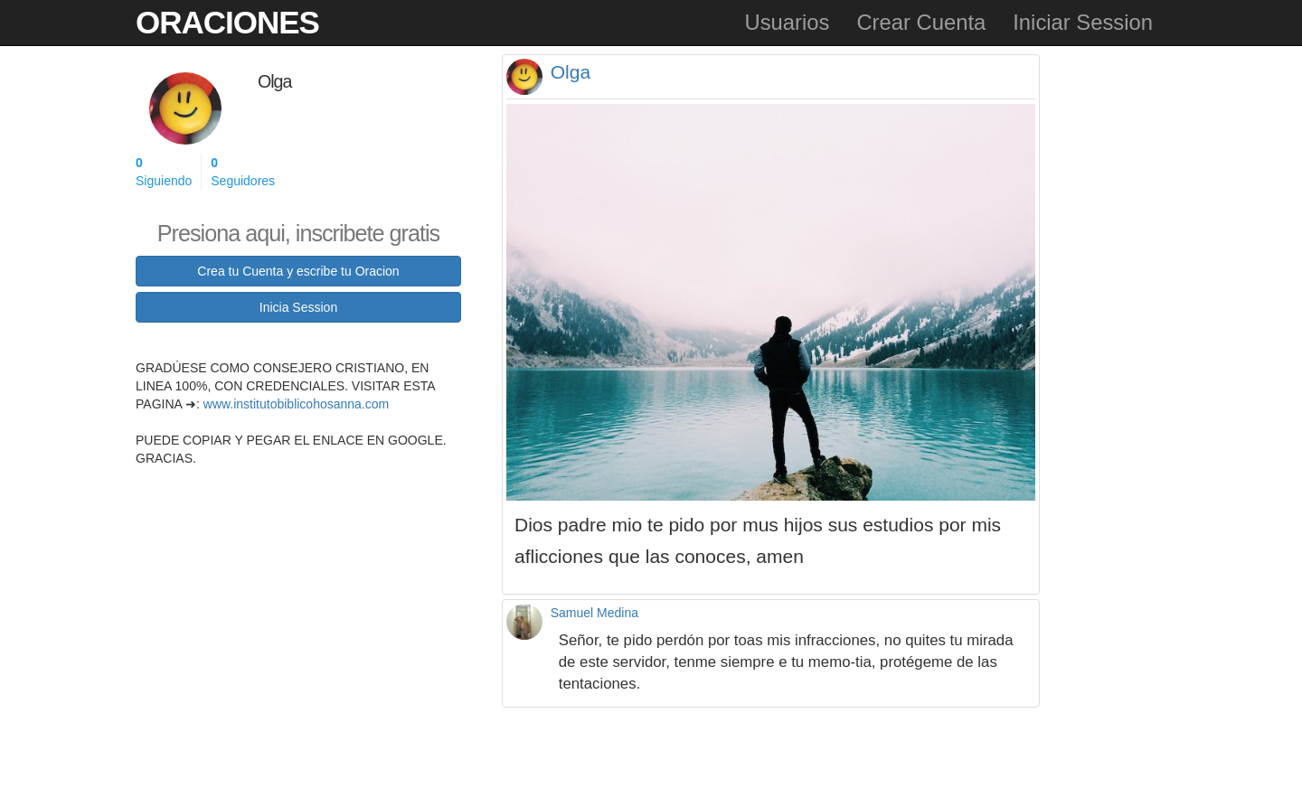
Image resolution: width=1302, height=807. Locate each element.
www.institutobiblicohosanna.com (296, 404)
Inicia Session (298, 307)
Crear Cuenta (921, 22)
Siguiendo (164, 171)
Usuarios (786, 22)
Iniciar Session (1083, 22)
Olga (570, 71)
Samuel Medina (594, 612)
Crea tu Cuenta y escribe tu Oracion (298, 271)
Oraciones (227, 22)
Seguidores (243, 171)
